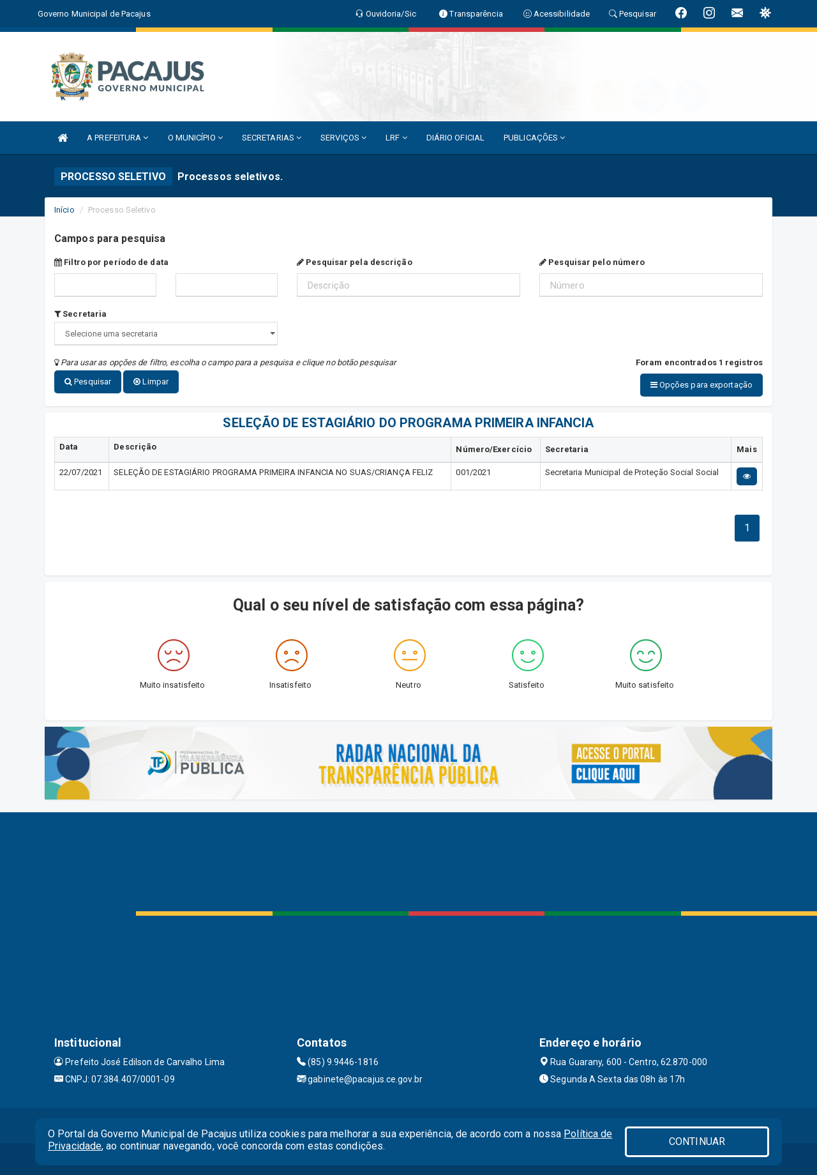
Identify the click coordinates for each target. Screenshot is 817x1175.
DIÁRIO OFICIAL (455, 137)
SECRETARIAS (271, 137)
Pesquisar (87, 381)
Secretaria (80, 314)
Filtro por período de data (111, 262)
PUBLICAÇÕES (534, 137)
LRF (396, 137)
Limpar (151, 381)
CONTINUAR (697, 1141)
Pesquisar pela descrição (354, 262)
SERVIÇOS (343, 137)
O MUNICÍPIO (195, 137)
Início (64, 210)
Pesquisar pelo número (592, 262)
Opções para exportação (701, 385)
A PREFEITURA (117, 137)
